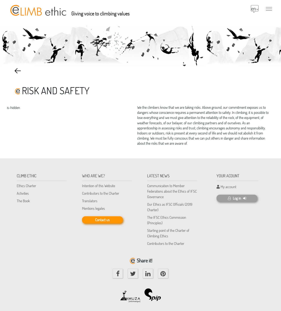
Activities (23, 193)
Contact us (102, 219)
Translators (89, 200)
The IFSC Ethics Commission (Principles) (166, 220)
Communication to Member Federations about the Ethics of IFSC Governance (172, 191)
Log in (237, 198)
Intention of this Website (98, 185)
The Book (23, 200)
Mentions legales (93, 208)
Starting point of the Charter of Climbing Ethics (168, 233)
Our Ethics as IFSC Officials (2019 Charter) (169, 207)
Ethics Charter (26, 185)
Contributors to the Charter (100, 193)
